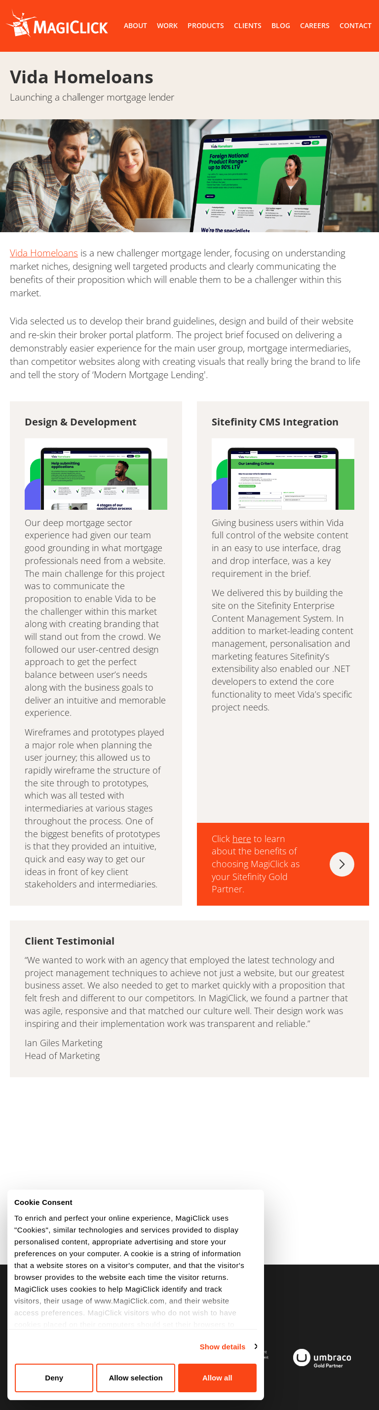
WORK (167, 25)
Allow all (217, 1378)
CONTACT (356, 25)
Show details (223, 1346)
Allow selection (135, 1378)
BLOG (280, 25)
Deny (54, 1378)
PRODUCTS (206, 25)
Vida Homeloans (44, 253)
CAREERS (315, 25)
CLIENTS (248, 25)
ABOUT (135, 25)
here (241, 839)
